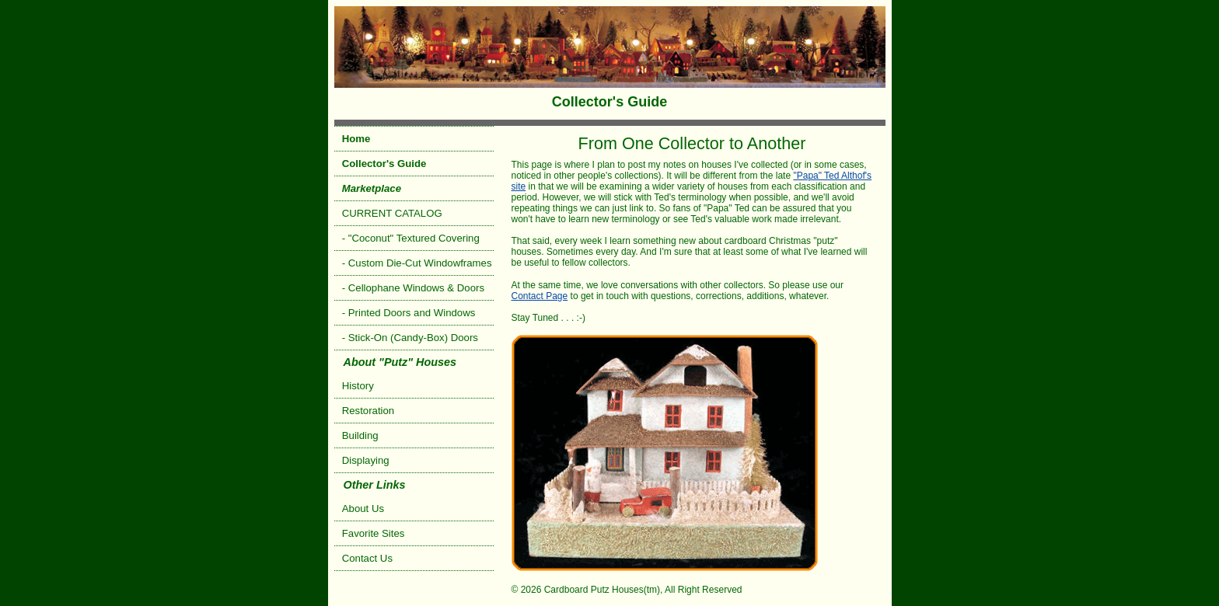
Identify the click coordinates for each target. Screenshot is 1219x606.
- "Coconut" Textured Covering (411, 238)
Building (360, 435)
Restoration (368, 410)
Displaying (365, 460)
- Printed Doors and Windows (409, 313)
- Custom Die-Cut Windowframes (417, 263)
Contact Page (540, 296)
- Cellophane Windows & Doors (413, 288)
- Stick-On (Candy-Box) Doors (410, 337)
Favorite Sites (373, 533)
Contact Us (367, 558)
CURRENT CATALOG (392, 213)
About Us (363, 508)
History (358, 386)
